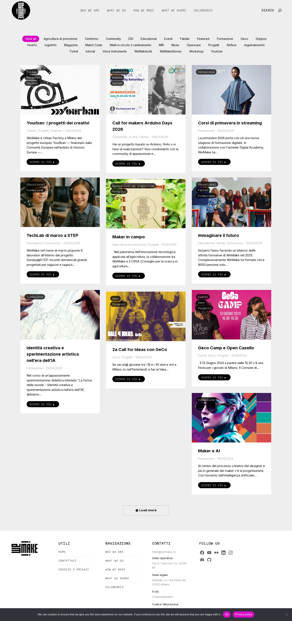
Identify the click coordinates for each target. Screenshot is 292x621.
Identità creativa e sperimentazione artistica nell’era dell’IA (53, 354)
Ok (226, 614)
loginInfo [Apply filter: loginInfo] (51, 45)
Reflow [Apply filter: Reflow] (231, 45)
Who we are (114, 552)
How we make (115, 569)
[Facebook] (202, 553)
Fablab (31, 71)
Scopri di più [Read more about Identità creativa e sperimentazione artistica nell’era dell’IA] (42, 404)
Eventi (117, 77)
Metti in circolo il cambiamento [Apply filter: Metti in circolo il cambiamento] (130, 45)
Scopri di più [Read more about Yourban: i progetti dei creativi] (42, 161)
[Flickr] (216, 553)
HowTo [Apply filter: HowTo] (32, 45)
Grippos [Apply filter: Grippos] (261, 38)
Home (62, 552)
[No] (287, 614)
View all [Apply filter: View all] (30, 38)
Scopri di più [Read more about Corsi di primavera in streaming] (213, 161)
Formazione (206, 71)
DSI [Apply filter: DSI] (130, 38)
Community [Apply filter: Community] (113, 38)
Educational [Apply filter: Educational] (149, 38)
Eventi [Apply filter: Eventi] (168, 38)
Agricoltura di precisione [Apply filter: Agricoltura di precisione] (60, 38)
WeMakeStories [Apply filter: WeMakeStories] (171, 51)
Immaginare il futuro (218, 235)
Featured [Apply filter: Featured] (203, 38)
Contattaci (67, 560)
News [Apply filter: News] (175, 45)
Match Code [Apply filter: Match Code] (93, 45)
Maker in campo (128, 236)
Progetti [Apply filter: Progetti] (213, 45)
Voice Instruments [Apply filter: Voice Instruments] (115, 51)
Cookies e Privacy (73, 569)
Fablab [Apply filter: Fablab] (184, 38)
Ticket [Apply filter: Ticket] (73, 51)
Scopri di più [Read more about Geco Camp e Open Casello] (213, 377)
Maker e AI (209, 450)
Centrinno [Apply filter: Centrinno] (91, 38)
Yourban (32, 83)
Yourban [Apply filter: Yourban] (217, 51)
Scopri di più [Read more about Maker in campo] (127, 275)
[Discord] (202, 560)
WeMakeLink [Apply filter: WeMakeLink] (143, 51)
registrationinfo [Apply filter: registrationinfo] (254, 45)
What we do (114, 560)
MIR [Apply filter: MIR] (161, 45)
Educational (35, 184)
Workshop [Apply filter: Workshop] (196, 51)
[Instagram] (231, 553)
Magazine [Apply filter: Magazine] (71, 45)
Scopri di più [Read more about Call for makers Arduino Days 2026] (127, 163)
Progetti (33, 77)
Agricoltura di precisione (133, 185)
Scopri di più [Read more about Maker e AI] (213, 485)
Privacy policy (243, 614)
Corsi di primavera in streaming (230, 122)
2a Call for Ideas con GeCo (139, 349)
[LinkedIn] (223, 553)
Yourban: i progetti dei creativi (58, 122)
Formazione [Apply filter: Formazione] (225, 38)
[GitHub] (209, 560)
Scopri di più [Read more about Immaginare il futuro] (213, 274)
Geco (201, 302)
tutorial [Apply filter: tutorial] (90, 51)
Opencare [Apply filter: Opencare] (194, 45)
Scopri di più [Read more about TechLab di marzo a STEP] (42, 274)
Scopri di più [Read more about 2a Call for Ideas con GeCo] (127, 379)
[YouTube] (209, 553)
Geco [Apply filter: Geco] (244, 38)
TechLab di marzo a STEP (52, 235)
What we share (117, 578)
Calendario (114, 587)
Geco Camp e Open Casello (226, 347)
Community (119, 71)
